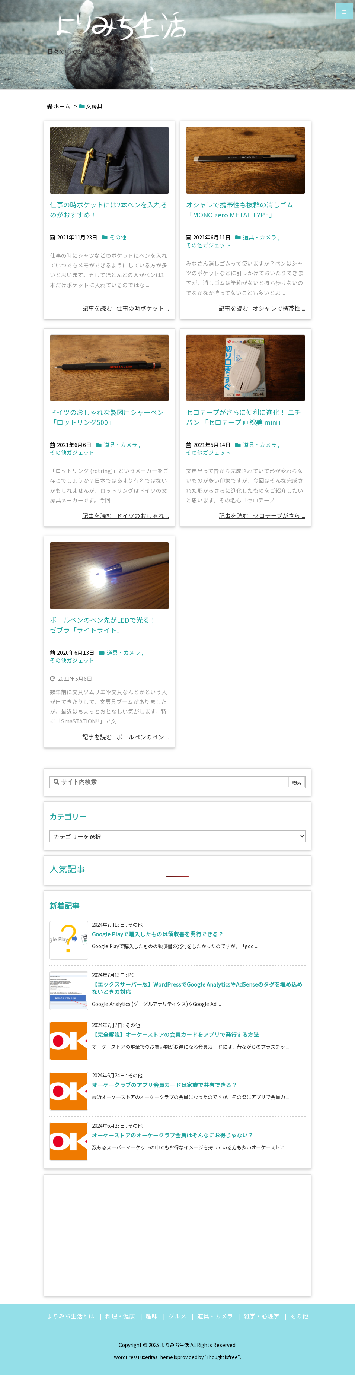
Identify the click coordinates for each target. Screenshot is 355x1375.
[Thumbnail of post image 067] (109, 575)
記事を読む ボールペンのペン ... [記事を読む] (125, 737)
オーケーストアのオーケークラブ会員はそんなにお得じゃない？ (172, 1135)
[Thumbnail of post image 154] (109, 160)
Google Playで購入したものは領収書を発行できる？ (158, 934)
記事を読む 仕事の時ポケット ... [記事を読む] (125, 308)
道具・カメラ (259, 237)
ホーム (62, 106)
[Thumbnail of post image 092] (109, 368)
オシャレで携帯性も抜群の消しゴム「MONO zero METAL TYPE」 (239, 209)
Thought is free (222, 1357)
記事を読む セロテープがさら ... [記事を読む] (262, 515)
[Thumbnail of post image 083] (245, 368)
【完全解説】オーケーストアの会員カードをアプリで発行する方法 (175, 1034)
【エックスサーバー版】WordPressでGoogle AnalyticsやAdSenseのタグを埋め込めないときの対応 (197, 987)
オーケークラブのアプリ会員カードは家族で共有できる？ (164, 1085)
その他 (118, 237)
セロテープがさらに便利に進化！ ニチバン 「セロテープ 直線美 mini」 (243, 417)
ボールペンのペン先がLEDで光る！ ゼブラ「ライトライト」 (106, 625)
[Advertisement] (177, 1234)
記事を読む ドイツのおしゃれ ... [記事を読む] (125, 515)
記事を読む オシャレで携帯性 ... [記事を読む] (261, 308)
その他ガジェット (208, 245)
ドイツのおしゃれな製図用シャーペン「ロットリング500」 (107, 417)
